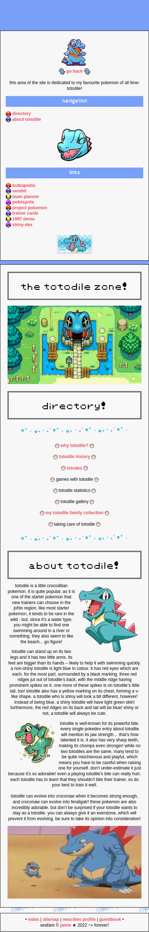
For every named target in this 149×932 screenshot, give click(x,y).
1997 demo (23, 218)
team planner (25, 196)
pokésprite (23, 202)
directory (21, 113)
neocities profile (79, 919)
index (33, 919)
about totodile (26, 119)
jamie (65, 925)
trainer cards (25, 213)
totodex (74, 468)
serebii (19, 190)
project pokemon (29, 207)
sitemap (51, 919)
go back (74, 71)
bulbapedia (23, 185)
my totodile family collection (74, 512)
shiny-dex (22, 224)
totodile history (74, 456)
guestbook (110, 919)
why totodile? (74, 445)
